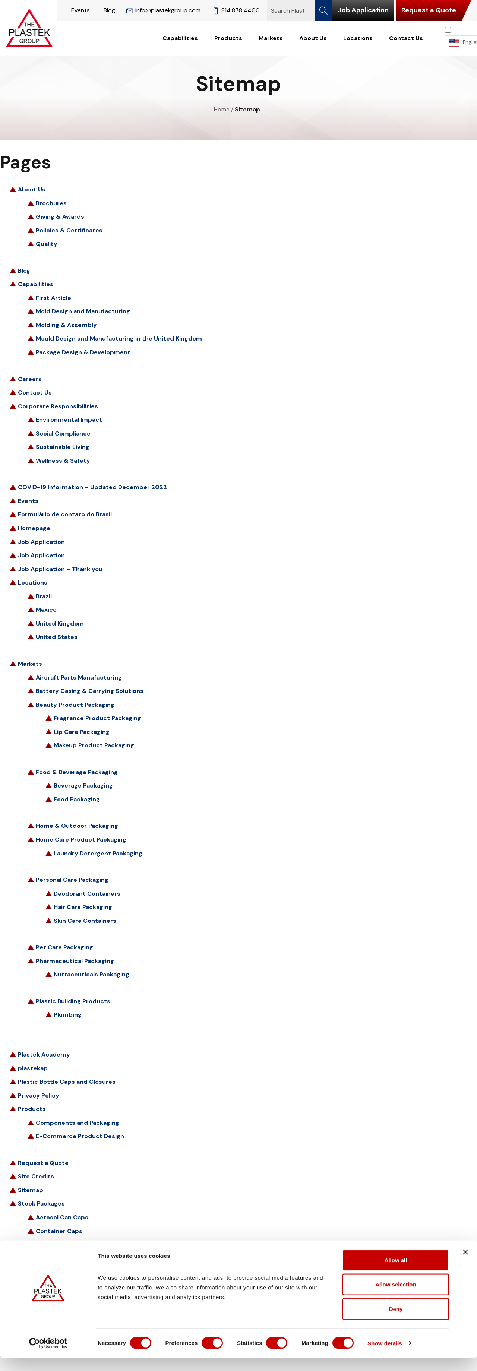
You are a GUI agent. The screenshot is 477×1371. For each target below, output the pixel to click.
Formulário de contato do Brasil (65, 514)
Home (222, 109)
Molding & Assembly (66, 325)
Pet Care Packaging (64, 947)
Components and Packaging (77, 1123)
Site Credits (36, 1176)
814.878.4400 (236, 10)
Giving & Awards (60, 217)
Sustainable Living (62, 447)
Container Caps (59, 1231)
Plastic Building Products (73, 1001)
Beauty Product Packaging (75, 705)
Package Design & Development (83, 352)
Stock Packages (41, 1203)
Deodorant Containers (87, 893)
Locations (358, 38)
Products (228, 38)
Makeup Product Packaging (94, 745)
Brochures (51, 203)
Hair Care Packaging (83, 907)
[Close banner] (465, 1265)
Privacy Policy (38, 1095)
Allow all (396, 1273)
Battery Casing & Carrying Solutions (89, 691)
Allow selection (395, 1298)
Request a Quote (428, 10)
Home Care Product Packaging (81, 839)
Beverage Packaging (83, 785)
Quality (46, 244)
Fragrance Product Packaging (97, 718)
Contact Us (406, 38)
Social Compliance (63, 433)
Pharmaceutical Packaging (75, 961)
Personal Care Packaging (72, 880)
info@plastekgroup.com (163, 10)
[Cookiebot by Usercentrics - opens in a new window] (48, 1356)
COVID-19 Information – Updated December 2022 (92, 487)
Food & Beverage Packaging (77, 772)
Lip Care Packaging (82, 732)
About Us (313, 38)
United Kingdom (60, 623)
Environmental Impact (69, 420)
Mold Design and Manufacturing (83, 311)
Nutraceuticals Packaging (91, 974)
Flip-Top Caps (57, 1244)
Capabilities (180, 38)
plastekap (33, 1068)
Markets (271, 38)
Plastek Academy (44, 1054)
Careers (30, 379)
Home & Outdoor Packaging (77, 826)
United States (57, 637)
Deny (396, 1322)
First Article (53, 298)
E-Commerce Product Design (80, 1136)
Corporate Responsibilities (58, 406)
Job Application (363, 10)
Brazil (44, 596)
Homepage (34, 528)
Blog (109, 10)
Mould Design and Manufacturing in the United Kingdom (119, 338)
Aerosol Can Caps (62, 1217)
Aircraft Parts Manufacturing (79, 677)
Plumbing (68, 1015)
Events (80, 10)
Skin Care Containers (85, 921)
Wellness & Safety (63, 461)
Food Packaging (77, 799)
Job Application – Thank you (60, 569)
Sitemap (30, 1190)
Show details (391, 1356)
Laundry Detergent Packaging (98, 853)
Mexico (46, 610)
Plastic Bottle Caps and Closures (67, 1082)
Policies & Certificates (69, 230)
